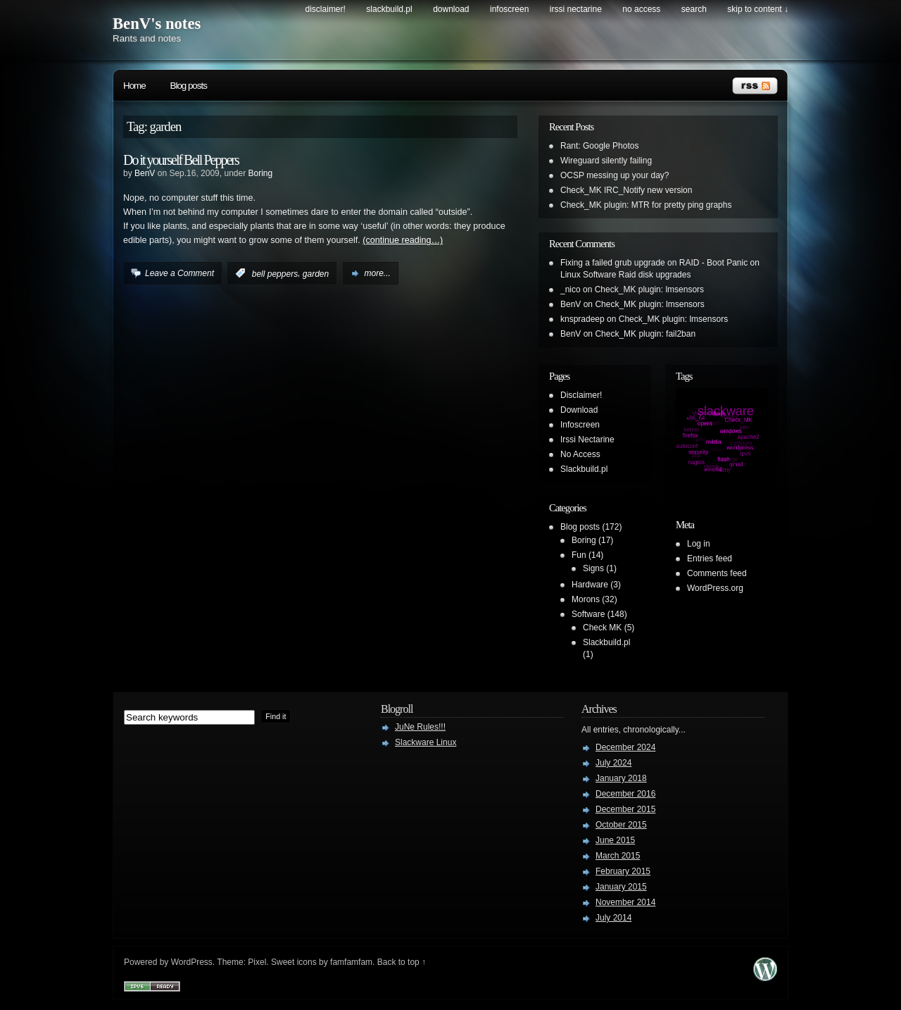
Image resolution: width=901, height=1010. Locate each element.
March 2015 (618, 856)
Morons (586, 599)
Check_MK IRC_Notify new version (626, 190)
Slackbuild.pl (389, 9)
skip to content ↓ (757, 9)
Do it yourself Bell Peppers (181, 160)
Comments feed (717, 573)
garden (316, 273)
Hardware (590, 585)
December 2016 (625, 794)
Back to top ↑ (401, 962)
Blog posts (188, 85)
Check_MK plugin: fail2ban (645, 334)
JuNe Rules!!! (420, 727)
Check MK (602, 627)
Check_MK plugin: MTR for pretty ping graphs (645, 205)
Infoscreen (509, 9)
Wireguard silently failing (606, 161)
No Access (641, 9)
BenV (144, 173)
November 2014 (625, 902)
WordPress (192, 962)
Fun (579, 555)
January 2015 (621, 887)
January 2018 (621, 778)
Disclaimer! (325, 9)
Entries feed (709, 558)
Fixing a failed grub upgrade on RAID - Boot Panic (654, 263)
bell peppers (275, 273)
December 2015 (625, 809)
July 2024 (613, 763)
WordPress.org (715, 588)
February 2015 (623, 871)
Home (134, 85)
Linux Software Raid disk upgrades (625, 275)
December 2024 (625, 747)
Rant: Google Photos (599, 146)
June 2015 (615, 840)
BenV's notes (157, 23)
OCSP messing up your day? (614, 175)
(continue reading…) (403, 240)
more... (378, 273)
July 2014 (613, 918)
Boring (260, 173)
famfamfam (351, 962)
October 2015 (621, 825)
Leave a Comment (179, 273)
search (694, 9)
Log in (698, 544)
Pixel (257, 962)
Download (451, 9)
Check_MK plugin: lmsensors (649, 289)
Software (588, 614)
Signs (593, 568)
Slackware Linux (425, 742)
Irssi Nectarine (576, 9)
